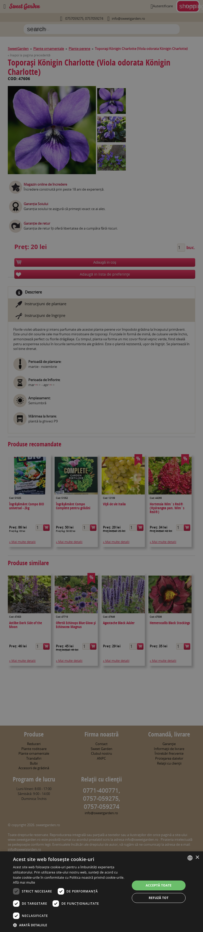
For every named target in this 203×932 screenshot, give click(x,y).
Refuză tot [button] (158, 898)
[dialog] (101, 891)
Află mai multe (24, 882)
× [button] (197, 857)
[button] (69, 925)
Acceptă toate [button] (159, 885)
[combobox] (190, 858)
